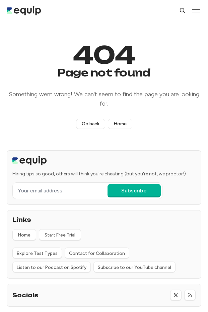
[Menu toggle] (196, 10)
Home (120, 124)
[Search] (182, 10)
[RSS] (190, 295)
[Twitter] (176, 295)
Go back (90, 124)
